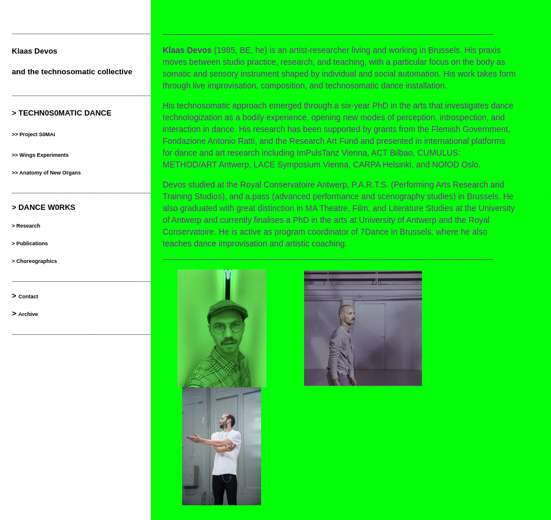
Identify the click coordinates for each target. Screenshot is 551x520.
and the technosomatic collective (72, 71)
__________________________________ (84, 30)
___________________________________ (86, 331)
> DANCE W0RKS (43, 207)
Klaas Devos (34, 51)
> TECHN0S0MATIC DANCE (61, 112)
